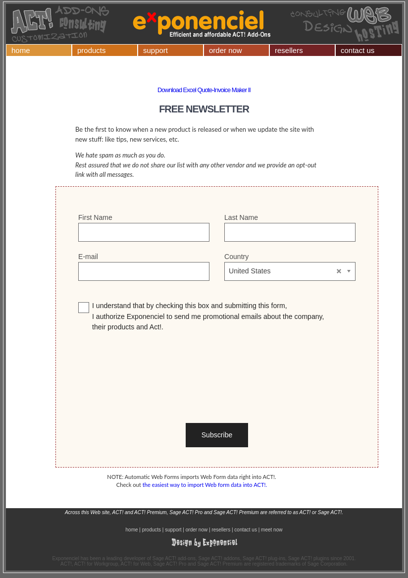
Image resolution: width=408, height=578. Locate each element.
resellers (289, 50)
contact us (357, 50)
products (91, 50)
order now (225, 50)
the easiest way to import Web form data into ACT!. (205, 484)
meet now (271, 529)
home (20, 50)
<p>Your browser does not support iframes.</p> (217, 328)
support (155, 50)
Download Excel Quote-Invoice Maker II (204, 90)
